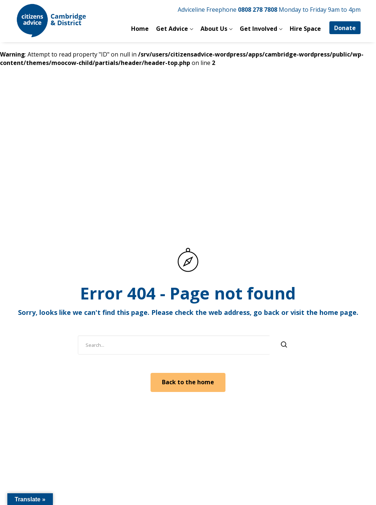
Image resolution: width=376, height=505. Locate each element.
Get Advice (172, 29)
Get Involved (258, 29)
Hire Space (305, 29)
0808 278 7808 (257, 10)
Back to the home (188, 382)
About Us (213, 29)
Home (140, 29)
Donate (345, 28)
